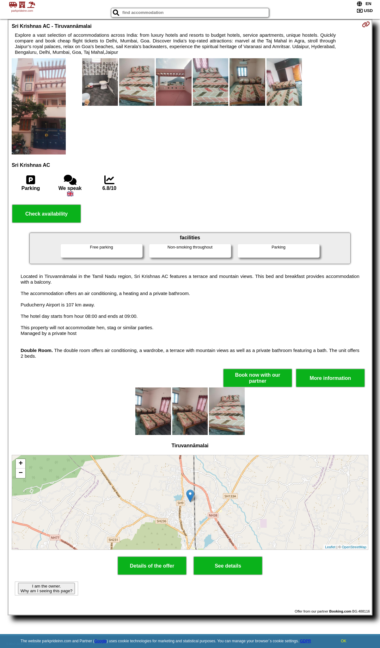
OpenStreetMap (354, 547)
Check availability (46, 214)
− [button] (21, 473)
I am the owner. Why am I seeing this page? (46, 588)
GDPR (305, 641)
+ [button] (21, 464)
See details (228, 566)
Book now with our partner (257, 378)
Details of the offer (152, 566)
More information (330, 378)
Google (101, 641)
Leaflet (330, 547)
